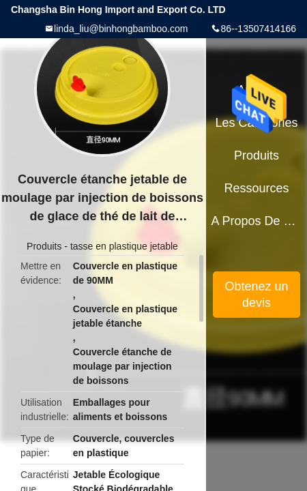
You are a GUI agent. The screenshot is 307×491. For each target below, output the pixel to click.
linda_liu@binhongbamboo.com (121, 28)
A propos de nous (256, 221)
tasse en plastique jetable (124, 246)
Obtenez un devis (257, 295)
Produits (44, 246)
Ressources (256, 188)
